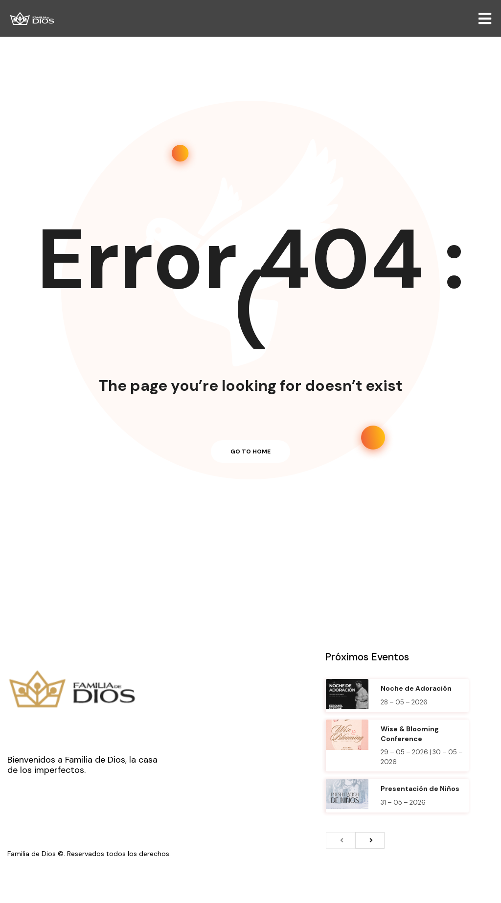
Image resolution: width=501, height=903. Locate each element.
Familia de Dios (31, 853)
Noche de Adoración (416, 688)
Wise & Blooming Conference (410, 733)
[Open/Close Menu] (485, 18)
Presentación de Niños (420, 788)
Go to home (250, 451)
